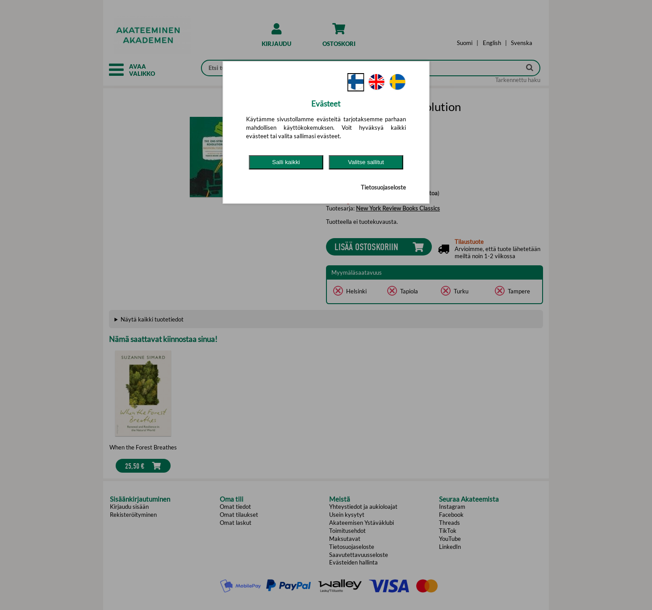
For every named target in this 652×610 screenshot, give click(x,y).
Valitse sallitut (366, 162)
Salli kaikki (286, 162)
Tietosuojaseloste (383, 187)
